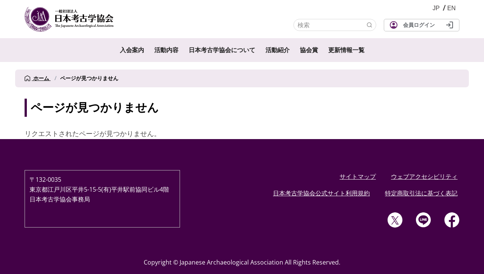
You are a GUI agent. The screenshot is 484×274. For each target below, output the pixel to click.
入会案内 (132, 50)
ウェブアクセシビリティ (424, 176)
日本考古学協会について (222, 50)
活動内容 (166, 50)
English (451, 8)
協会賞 (309, 50)
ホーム (38, 78)
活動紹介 (277, 50)
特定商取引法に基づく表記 (421, 193)
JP (436, 8)
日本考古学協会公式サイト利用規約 (321, 193)
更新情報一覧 (346, 50)
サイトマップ (358, 176)
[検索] (334, 25)
